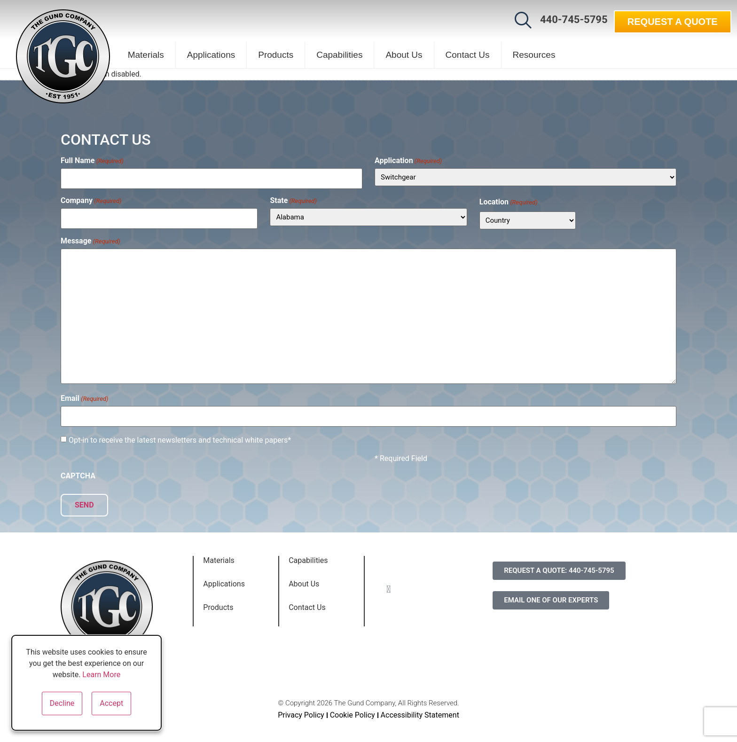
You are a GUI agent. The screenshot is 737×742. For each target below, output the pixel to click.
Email (84, 397)
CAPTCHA (78, 472)
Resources (534, 55)
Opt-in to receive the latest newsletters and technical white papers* (180, 437)
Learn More (101, 674)
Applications (211, 55)
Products (275, 55)
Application (408, 160)
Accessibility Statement (420, 709)
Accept (111, 703)
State (293, 199)
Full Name (92, 160)
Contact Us (468, 55)
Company (91, 199)
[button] (523, 20)
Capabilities (339, 55)
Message (90, 239)
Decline (62, 703)
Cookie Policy (352, 709)
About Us (403, 55)
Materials (146, 55)
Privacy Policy (301, 709)
